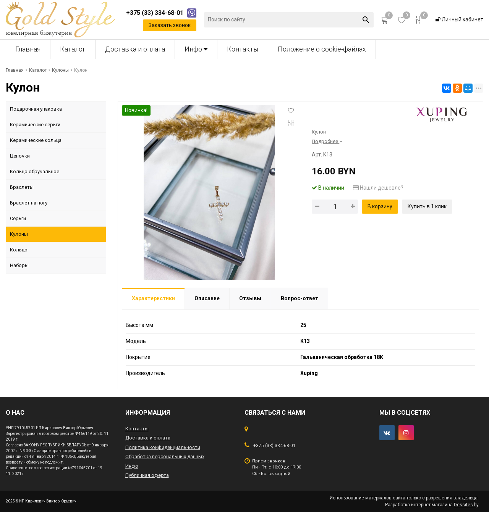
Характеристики (153, 298)
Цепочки (20, 156)
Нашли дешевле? (378, 188)
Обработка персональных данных (164, 456)
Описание (207, 298)
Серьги (18, 218)
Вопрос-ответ (299, 298)
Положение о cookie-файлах (322, 49)
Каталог (73, 49)
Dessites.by (466, 504)
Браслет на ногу (28, 203)
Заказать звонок (170, 25)
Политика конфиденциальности (162, 447)
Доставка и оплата (135, 49)
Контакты (242, 49)
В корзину (380, 206)
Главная (27, 49)
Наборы (19, 265)
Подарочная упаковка (36, 109)
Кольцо (19, 250)
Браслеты (22, 187)
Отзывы (250, 298)
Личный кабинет (459, 19)
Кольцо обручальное (34, 171)
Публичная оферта (147, 475)
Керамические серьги (35, 124)
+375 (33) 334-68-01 (274, 445)
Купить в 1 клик (427, 206)
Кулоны (19, 234)
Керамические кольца (36, 140)
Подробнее (327, 141)
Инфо (196, 49)
